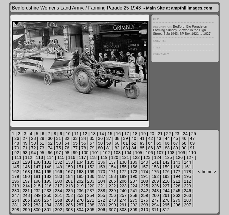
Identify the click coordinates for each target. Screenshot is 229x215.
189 (122, 176)
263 (187, 195)
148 (47, 167)
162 (15, 171)
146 (26, 167)
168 (79, 171)
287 (79, 205)
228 (176, 186)
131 (47, 162)
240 (122, 190)
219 (79, 186)
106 (149, 152)
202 (79, 181)
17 (126, 133)
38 (117, 138)
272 (101, 200)
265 (26, 200)
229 (187, 186)
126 (179, 157)
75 (58, 148)
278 (166, 200)
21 (160, 133)
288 (90, 205)
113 (39, 157)
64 (150, 143)
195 (187, 176)
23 (176, 133)
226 (155, 186)
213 (15, 186)
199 (47, 181)
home (207, 171)
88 (167, 148)
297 (187, 205)
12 (85, 133)
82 (117, 148)
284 (47, 205)
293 (144, 205)
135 (90, 162)
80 (100, 148)
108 (170, 152)
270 (79, 200)
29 (41, 138)
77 (75, 148)
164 (37, 171)
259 (144, 195)
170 (101, 171)
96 (50, 152)
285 (58, 205)
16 (118, 133)
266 (37, 200)
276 (144, 200)
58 (100, 143)
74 (50, 148)
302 (58, 209)
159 (166, 167)
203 (90, 181)
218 (69, 186)
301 (47, 209)
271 (90, 200)
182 (47, 176)
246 (187, 190)
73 (41, 148)
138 (122, 162)
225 (144, 186)
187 (101, 176)
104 (127, 152)
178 (187, 171)
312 (166, 209)
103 (117, 152)
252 (69, 195)
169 (90, 171)
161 (187, 167)
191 (144, 176)
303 (69, 209)
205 (112, 181)
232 (37, 190)
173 (133, 171)
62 (133, 143)
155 (122, 167)
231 (26, 190)
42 (150, 138)
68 (184, 143)
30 (50, 138)
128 (15, 162)
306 (101, 209)
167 (69, 171)
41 (142, 138)
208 (144, 181)
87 (159, 148)
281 (15, 205)
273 (112, 200)
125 (168, 157)
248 (26, 195)
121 (125, 157)
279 (176, 200)
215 (37, 186)
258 (133, 195)
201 (69, 181)
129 (26, 162)
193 (166, 176)
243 (155, 190)
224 (133, 186)
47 (192, 138)
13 (93, 133)
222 (112, 186)
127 (190, 157)
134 (79, 162)
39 (125, 138)
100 (84, 152)
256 (112, 195)
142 (166, 162)
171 (112, 171)
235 (69, 190)
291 (122, 205)
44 (167, 138)
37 (108, 138)
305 (90, 209)
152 (90, 167)
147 (37, 167)
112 (28, 157)
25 (193, 133)
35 (91, 138)
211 (176, 181)
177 (176, 171)
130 (37, 162)
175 (155, 171)
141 (155, 162)
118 (93, 157)
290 (112, 205)
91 (192, 148)
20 (151, 133)
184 (69, 176)
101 (95, 152)
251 (58, 195)
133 (69, 162)
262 (176, 195)
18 (135, 133)
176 (166, 171)
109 (181, 152)
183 (58, 176)
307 (112, 209)
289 (101, 205)
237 (90, 190)
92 (16, 152)
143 (176, 162)
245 (176, 190)
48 (16, 143)
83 (125, 148)
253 (79, 195)
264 (15, 200)
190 (133, 176)
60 (117, 143)
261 (166, 195)
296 (176, 205)
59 (108, 143)
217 (58, 186)
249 (37, 195)
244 (166, 190)
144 (187, 162)
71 (25, 148)
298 (15, 209)
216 (47, 186)
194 (176, 176)
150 (69, 167)
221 (101, 186)
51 (41, 143)
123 (147, 157)
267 (47, 200)
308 (122, 209)
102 (106, 152)
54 (66, 143)
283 (37, 205)
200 (58, 181)
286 (69, 205)
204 (101, 181)
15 (110, 133)
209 (155, 181)
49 (25, 143)
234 (58, 190)
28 (33, 138)
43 (159, 138)
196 (15, 181)
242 (144, 190)
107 (160, 152)
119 (103, 157)
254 (90, 195)
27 (25, 138)
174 (144, 171)
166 (58, 171)
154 (112, 167)
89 (175, 148)
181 (37, 176)
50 (33, 143)
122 (136, 157)
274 (122, 200)
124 (157, 157)
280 (187, 200)
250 (47, 195)
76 (66, 148)
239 (112, 190)
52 (50, 143)
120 (114, 157)
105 (138, 152)
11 (76, 133)
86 (150, 148)
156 (133, 167)
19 (143, 133)
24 (185, 133)
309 (133, 209)
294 (155, 205)
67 (175, 143)
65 (159, 143)
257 (122, 195)
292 (133, 205)
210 (166, 181)
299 (26, 209)
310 (144, 209)
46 (184, 138)
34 (83, 138)
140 (144, 162)
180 (26, 176)
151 (79, 167)
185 (79, 176)
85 (142, 148)
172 (122, 171)
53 (58, 143)
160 (176, 167)
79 (91, 148)
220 (90, 186)
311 (155, 209)
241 (133, 190)
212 (187, 181)
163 (26, 171)
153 (101, 167)
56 (83, 143)
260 (155, 195)
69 (192, 143)
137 (112, 162)
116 (71, 157)
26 (16, 138)
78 (83, 148)
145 (15, 167)
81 (108, 148)
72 (33, 148)
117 (82, 157)
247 (15, 195)
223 (122, 186)
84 (133, 148)
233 (47, 190)
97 (58, 152)
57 (91, 143)
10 (68, 133)
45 (175, 138)
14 (101, 133)
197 (26, 181)
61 (125, 143)
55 (75, 143)
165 (47, 171)
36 (100, 138)
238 (101, 190)
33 (75, 138)
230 (15, 190)
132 (58, 162)
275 (133, 200)
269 (69, 200)
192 (155, 176)
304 (79, 209)
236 (79, 190)
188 (112, 176)
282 (26, 205)
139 (133, 162)
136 (101, 162)
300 (37, 209)
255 (101, 195)
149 (58, 167)
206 (122, 181)
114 (50, 157)
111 (17, 157)
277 (155, 200)
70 (16, 148)
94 (33, 152)
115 (60, 157)
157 (144, 167)
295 (166, 205)
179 (15, 176)
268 (58, 200)
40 (133, 138)
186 (90, 176)
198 (37, 181)
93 (25, 152)
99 (75, 152)
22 (168, 133)
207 (133, 181)
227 (166, 186)
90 (184, 148)
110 (192, 152)
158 (155, 167)
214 (26, 186)
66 (167, 143)
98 (66, 152)
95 (41, 152)
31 (58, 138)
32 (66, 138)
